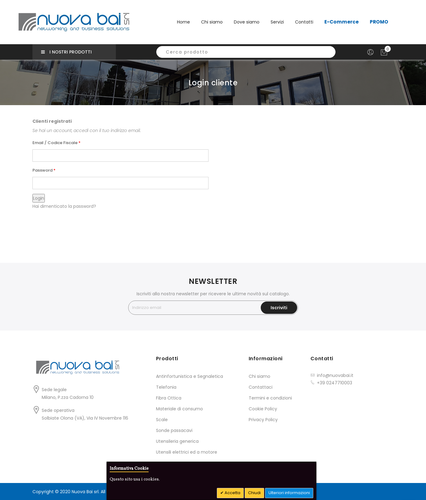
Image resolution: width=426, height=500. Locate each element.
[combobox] (246, 52)
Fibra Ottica (168, 398)
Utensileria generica (177, 441)
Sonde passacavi (174, 430)
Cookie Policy (263, 409)
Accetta (232, 493)
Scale (162, 420)
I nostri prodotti (66, 52)
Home (183, 22)
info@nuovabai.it (335, 375)
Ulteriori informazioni (289, 493)
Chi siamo (259, 376)
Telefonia (166, 387)
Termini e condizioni (270, 398)
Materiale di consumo (179, 409)
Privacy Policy (263, 420)
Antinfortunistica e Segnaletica (189, 376)
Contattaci (260, 387)
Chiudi (254, 493)
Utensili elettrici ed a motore (186, 452)
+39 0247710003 (334, 383)
